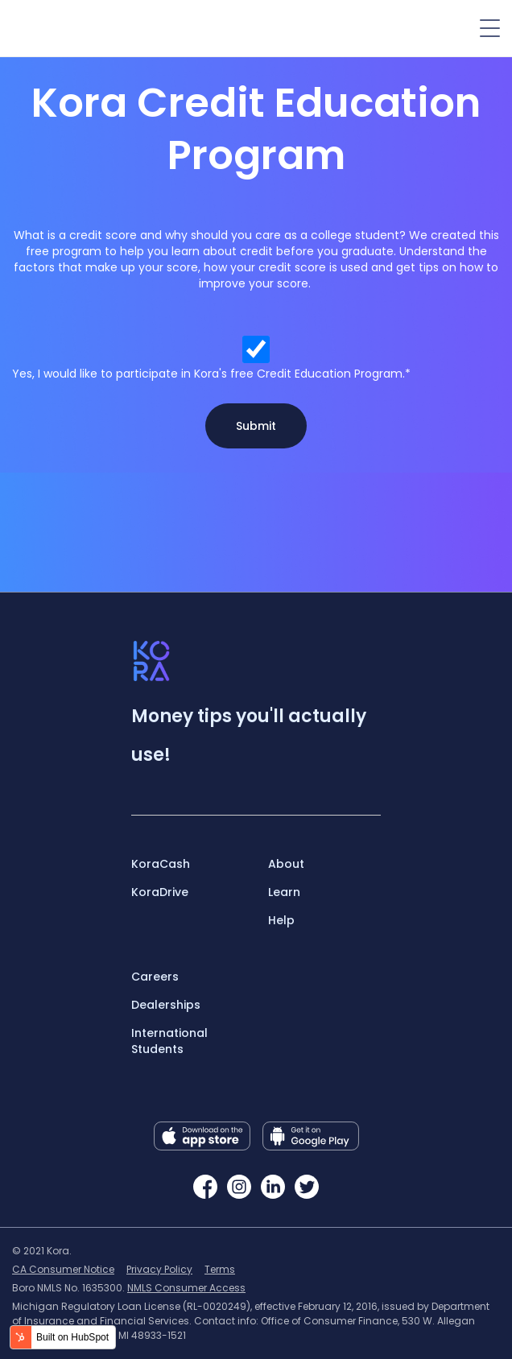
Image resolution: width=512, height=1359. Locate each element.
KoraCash (160, 864)
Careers (155, 977)
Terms (219, 1269)
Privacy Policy (159, 1269)
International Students (169, 1041)
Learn (284, 892)
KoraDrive (159, 892)
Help (281, 920)
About (286, 864)
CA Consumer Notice (63, 1269)
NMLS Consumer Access (186, 1288)
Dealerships (165, 1005)
